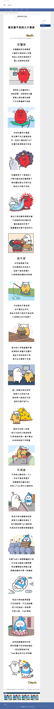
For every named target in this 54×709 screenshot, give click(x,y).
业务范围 (43, 23)
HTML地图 (33, 706)
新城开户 (8, 12)
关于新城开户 (44, 20)
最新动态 (11, 12)
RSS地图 (30, 706)
